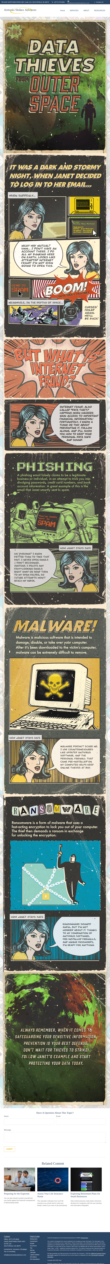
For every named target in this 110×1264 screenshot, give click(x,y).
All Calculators (35, 1259)
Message (7, 1130)
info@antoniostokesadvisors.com (78, 2)
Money (32, 1250)
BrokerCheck (84, 1237)
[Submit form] (9, 1149)
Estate (32, 1243)
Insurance (33, 1246)
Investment (33, 1241)
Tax (31, 1248)
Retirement (33, 1239)
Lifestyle (33, 1252)
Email (58, 1116)
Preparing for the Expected (16, 1193)
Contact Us (98, 2)
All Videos (33, 1257)
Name (6, 1116)
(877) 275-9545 (58, 2)
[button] (62, 10)
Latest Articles (34, 1255)
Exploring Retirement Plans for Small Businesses (85, 1195)
